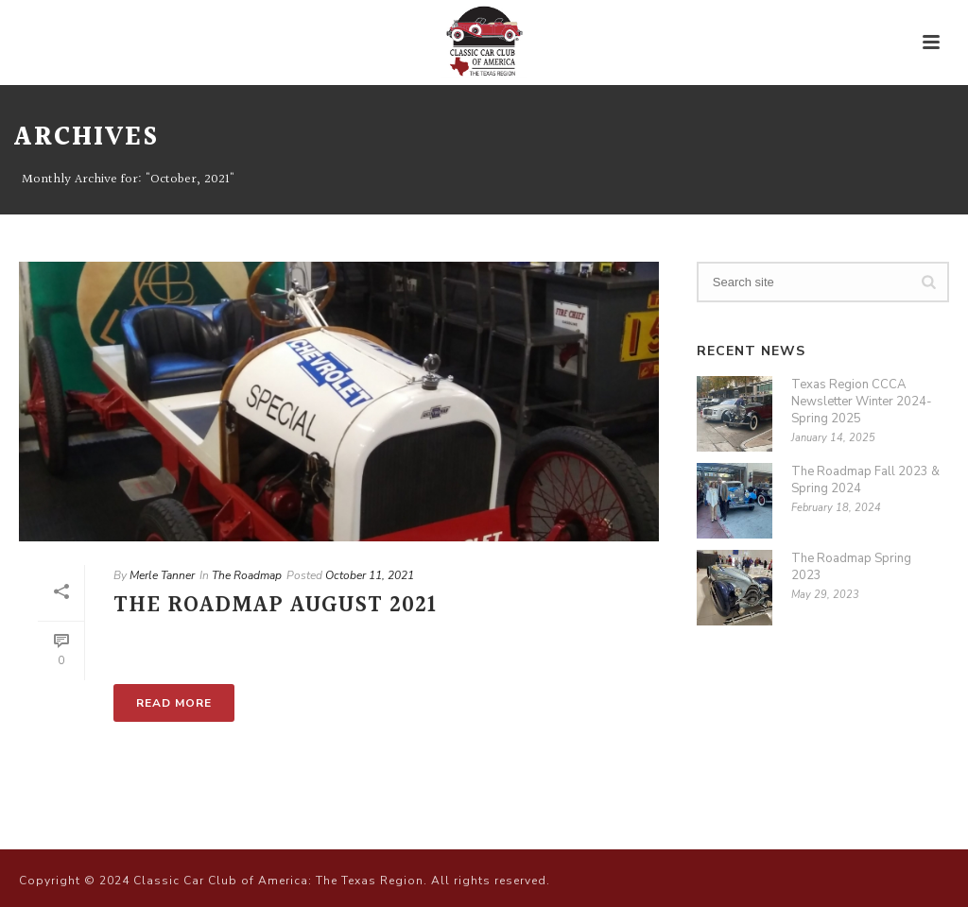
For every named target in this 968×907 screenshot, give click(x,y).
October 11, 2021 (369, 575)
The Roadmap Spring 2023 (851, 567)
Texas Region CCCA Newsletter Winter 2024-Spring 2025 (861, 401)
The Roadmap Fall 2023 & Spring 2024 (865, 480)
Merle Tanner (162, 575)
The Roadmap (247, 575)
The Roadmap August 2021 (275, 606)
